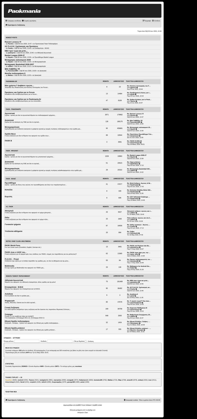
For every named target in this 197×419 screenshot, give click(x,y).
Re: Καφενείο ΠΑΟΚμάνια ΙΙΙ (137, 308)
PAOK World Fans (12, 245)
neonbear (78, 366)
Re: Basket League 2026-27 (137, 155)
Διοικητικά (43, 71)
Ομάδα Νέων (10, 134)
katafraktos (134, 164)
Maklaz (110, 380)
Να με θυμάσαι (81, 341)
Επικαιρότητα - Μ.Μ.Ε (42, 48)
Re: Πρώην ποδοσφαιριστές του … (139, 259)
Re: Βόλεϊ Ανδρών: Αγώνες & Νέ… (139, 183)
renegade (70, 380)
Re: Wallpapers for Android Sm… (139, 266)
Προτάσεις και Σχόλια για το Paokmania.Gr (23, 99)
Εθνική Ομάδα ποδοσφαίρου (17, 321)
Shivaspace (134, 323)
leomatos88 (134, 261)
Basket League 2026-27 (15, 55)
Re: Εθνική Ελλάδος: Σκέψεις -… (138, 321)
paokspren (134, 282)
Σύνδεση (7, 338)
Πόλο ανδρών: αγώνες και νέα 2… (139, 218)
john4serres (134, 247)
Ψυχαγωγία (10, 301)
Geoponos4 (134, 136)
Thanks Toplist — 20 (13, 377)
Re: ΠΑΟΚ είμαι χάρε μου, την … (138, 252)
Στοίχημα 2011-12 (23, 318)
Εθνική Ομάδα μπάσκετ (15, 328)
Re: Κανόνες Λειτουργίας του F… (138, 86)
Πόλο (7, 218)
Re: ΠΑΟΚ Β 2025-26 (134, 141)
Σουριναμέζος (57, 382)
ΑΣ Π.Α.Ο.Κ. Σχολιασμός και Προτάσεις (21, 46)
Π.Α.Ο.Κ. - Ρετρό (12, 259)
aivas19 (129, 380)
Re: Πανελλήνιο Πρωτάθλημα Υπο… (140, 134)
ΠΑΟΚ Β (8, 141)
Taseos (132, 101)
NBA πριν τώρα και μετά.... (16, 51)
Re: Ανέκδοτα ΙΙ (132, 294)
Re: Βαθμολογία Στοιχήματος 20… (139, 315)
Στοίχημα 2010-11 (37, 318)
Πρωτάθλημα (10, 183)
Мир (119, 380)
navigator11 (44, 380)
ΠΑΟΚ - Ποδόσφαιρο (13, 109)
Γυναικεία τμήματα (13, 224)
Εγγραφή (16, 338)
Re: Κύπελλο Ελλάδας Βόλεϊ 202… (139, 190)
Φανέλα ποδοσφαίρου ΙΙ (15, 73)
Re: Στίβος (130, 231)
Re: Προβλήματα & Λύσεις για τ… (139, 93)
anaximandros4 (135, 302)
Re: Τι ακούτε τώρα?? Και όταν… (139, 301)
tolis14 (44, 382)
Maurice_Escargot (136, 330)
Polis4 (132, 268)
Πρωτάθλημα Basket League (44, 57)
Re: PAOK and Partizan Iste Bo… (138, 246)
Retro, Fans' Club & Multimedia (18, 241)
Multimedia (9, 266)
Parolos (133, 115)
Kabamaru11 (83, 380)
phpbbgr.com (91, 410)
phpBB (78, 405)
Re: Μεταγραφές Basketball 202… (139, 169)
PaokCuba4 (134, 185)
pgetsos (133, 87)
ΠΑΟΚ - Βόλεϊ (11, 179)
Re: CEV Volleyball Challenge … (138, 197)
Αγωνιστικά (10, 113)
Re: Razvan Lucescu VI (135, 114)
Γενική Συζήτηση (12, 308)
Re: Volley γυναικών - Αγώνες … (138, 225)
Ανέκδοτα (9, 294)
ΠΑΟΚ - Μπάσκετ (12, 151)
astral (132, 296)
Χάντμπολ (9, 211)
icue (149, 380)
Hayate (132, 129)
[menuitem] (29, 20)
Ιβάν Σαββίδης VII (12, 69)
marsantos (57, 380)
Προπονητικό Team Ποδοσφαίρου (46, 44)
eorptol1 (33, 382)
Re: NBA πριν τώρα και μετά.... (138, 280)
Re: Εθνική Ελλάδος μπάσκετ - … (139, 328)
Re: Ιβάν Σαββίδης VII (134, 120)
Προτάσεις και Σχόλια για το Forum (20, 92)
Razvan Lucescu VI (13, 42)
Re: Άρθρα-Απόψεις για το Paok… (139, 99)
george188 (71, 382)
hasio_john (134, 254)
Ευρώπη (8, 197)
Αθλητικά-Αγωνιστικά (44, 53)
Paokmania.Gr (11, 81)
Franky (132, 226)
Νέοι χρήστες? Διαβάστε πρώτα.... (19, 86)
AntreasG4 (134, 233)
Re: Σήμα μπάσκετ (133, 162)
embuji (140, 380)
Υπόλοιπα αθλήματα (13, 231)
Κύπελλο (8, 190)
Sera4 (22, 382)
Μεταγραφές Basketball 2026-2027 (19, 64)
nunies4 (20, 380)
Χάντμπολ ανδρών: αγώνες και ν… (139, 211)
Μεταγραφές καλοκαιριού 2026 (18, 60)
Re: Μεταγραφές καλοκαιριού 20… (139, 127)
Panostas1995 (135, 122)
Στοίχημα (9, 314)
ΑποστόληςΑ (135, 142)
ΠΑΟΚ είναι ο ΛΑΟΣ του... (15, 252)
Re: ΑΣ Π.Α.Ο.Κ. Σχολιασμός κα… (139, 287)
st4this (132, 170)
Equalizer (8, 380)
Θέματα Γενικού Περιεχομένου (18, 276)
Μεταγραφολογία (40, 62)
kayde (132, 94)
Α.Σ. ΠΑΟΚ (9, 206)
